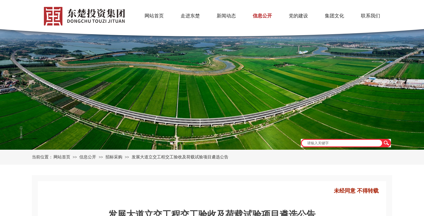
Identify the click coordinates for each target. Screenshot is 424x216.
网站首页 (61, 157)
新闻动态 (226, 15)
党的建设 (298, 15)
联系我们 (370, 15)
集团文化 (334, 15)
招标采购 (113, 157)
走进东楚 (190, 15)
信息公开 (87, 157)
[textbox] (342, 143)
